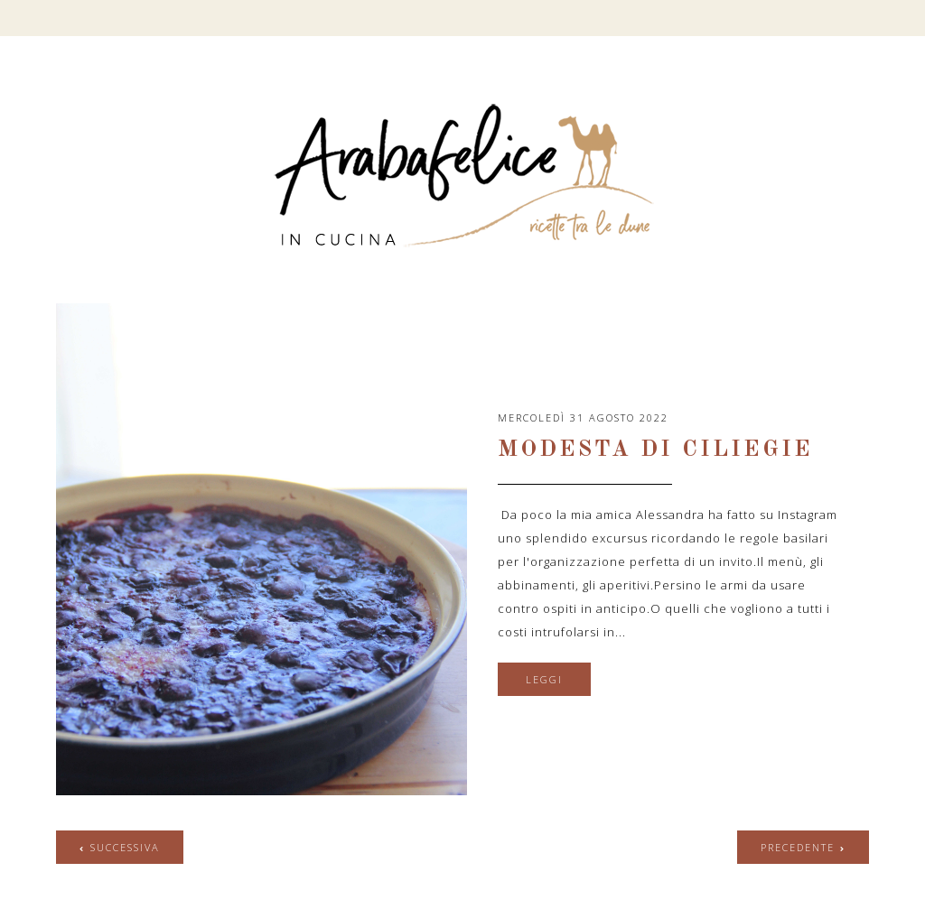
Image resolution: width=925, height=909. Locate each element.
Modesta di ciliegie (655, 450)
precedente (798, 847)
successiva (125, 847)
